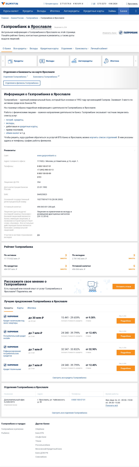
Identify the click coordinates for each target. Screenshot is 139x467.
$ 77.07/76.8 (65, 4)
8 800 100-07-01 (44, 166)
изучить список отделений (103, 137)
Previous (3, 61)
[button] (69, 150)
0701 (39, 177)
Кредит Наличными (12, 369)
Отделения (66, 48)
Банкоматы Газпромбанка (46, 77)
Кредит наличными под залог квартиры (13, 322)
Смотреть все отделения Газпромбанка (69, 412)
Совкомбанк (41, 457)
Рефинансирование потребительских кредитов (12, 353)
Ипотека (55, 11)
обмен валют (13, 133)
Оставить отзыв (123, 286)
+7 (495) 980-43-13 (45, 170)
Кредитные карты (93, 11)
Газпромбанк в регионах (12, 429)
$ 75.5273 (101, 4)
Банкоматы (81, 48)
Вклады (41, 11)
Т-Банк (38, 441)
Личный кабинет (99, 48)
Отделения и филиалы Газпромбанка (21, 83)
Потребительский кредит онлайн (14, 337)
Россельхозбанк (42, 445)
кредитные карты (28, 126)
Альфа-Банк (40, 437)
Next (136, 61)
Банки (123, 11)
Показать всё (112, 405)
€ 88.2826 (113, 4)
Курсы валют (11, 11)
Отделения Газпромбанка (15, 77)
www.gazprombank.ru (46, 155)
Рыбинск (5, 433)
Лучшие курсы (51, 4)
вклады (10, 123)
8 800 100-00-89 (44, 173)
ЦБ (93, 4)
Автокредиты (71, 11)
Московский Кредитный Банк (48, 449)
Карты (20, 307)
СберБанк (39, 429)
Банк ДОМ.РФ (41, 453)
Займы (112, 11)
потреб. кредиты (14, 120)
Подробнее (126, 321)
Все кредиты (19, 48)
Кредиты (28, 11)
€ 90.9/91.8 (78, 4)
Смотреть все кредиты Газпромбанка (69, 378)
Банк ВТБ (39, 433)
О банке (7, 48)
